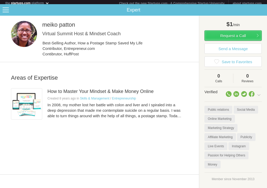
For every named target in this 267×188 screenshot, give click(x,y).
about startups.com (247, 3)
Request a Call (233, 38)
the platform (27, 3)
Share (262, 12)
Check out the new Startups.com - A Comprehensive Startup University (172, 3)
